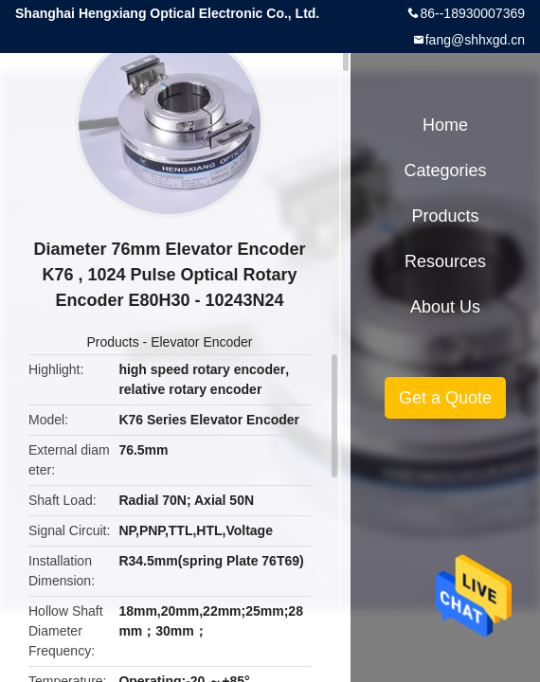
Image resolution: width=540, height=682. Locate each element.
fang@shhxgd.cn (475, 39)
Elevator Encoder (201, 342)
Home (445, 125)
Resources (445, 261)
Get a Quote (445, 397)
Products (112, 342)
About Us (445, 306)
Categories (445, 170)
